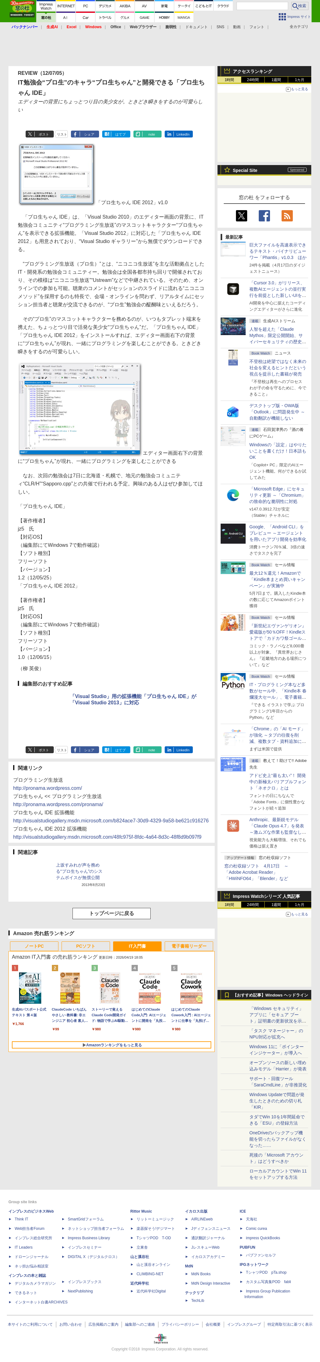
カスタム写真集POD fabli (268, 1282)
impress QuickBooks (263, 1238)
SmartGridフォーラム (86, 1219)
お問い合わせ (70, 1324)
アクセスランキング (252, 71)
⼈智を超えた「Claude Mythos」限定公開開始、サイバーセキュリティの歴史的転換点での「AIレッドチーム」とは (277, 342)
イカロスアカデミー (208, 1257)
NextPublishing (80, 1291)
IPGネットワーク (254, 1264)
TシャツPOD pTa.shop (266, 1272)
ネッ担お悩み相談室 (31, 1266)
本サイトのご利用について (30, 1324)
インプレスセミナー (85, 1247)
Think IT (21, 1219)
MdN (189, 1266)
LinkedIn (183, 134)
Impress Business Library (89, 1238)
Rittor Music (141, 1211)
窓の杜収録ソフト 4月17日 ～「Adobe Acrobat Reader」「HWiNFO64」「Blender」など (256, 872)
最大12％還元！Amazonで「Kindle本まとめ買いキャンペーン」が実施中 (277, 579)
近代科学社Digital (151, 1291)
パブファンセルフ (261, 1255)
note (151, 134)
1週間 (276, 80)
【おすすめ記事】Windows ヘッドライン (270, 995)
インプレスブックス (85, 1282)
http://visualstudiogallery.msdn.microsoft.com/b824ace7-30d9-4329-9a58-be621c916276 (111, 820)
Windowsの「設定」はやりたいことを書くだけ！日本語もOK (278, 451)
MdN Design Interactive (210, 1283)
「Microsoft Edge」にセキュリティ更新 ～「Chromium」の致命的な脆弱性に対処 (277, 495)
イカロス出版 (196, 1211)
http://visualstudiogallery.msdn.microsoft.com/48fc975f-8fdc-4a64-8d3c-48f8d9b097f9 (107, 837)
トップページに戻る (111, 913)
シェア (89, 134)
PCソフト (85, 946)
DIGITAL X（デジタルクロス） (93, 1257)
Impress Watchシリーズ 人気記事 (266, 896)
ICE (243, 1211)
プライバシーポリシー (180, 1324)
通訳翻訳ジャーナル (208, 1238)
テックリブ (194, 1293)
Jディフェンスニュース (211, 1228)
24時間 (252, 80)
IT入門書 (137, 946)
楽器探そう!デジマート (156, 1228)
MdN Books (201, 1274)
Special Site (245, 170)
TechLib (197, 1300)
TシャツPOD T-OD (154, 1238)
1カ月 (300, 80)
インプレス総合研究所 (33, 1238)
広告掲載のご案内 (103, 1324)
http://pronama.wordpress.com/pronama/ (58, 804)
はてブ (120, 134)
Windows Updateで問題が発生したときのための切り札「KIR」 (276, 1101)
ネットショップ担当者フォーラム (96, 1228)
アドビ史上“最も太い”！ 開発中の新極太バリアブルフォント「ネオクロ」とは (277, 781)
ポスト (44, 134)
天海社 (251, 1219)
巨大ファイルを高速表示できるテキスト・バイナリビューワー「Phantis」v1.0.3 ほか (278, 251)
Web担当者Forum (29, 1228)
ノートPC (34, 946)
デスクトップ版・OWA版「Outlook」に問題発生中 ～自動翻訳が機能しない (277, 412)
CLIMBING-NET (150, 1274)
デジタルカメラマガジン (35, 1283)
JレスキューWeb (205, 1247)
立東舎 (142, 1247)
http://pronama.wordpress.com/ (47, 788)
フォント (256, 27)
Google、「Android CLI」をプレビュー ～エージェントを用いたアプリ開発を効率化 (277, 533)
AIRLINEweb (202, 1219)
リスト (62, 134)
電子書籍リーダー (189, 946)
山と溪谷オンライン (153, 1264)
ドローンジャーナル (31, 1257)
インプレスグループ (244, 1324)
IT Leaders (23, 1247)
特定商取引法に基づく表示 (290, 1324)
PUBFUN (247, 1247)
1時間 (229, 80)
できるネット (26, 1293)
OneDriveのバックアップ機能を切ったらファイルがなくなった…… (277, 1139)
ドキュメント (196, 27)
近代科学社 (139, 1283)
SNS (220, 27)
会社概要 (213, 1324)
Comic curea (256, 1228)
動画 (237, 27)
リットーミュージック (155, 1219)
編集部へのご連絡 (140, 1324)
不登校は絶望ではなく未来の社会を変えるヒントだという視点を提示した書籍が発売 (277, 367)
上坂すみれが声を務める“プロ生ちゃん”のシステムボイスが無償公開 (79, 871)
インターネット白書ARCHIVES (41, 1302)
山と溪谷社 (139, 1257)
